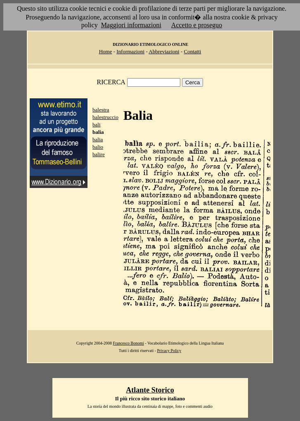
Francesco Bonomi (128, 343)
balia (97, 139)
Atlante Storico (150, 390)
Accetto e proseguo (196, 25)
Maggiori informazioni (131, 25)
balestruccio (105, 117)
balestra (100, 110)
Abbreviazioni (164, 51)
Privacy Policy (169, 350)
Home (105, 51)
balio (97, 147)
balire (98, 154)
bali (96, 124)
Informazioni (130, 51)
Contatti (192, 51)
